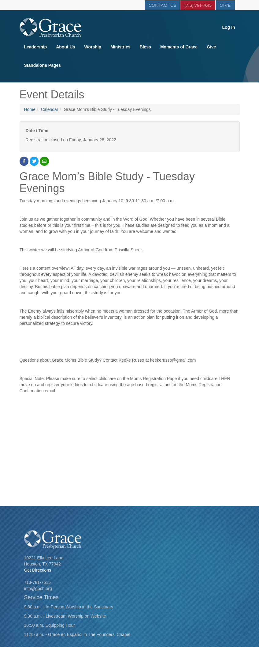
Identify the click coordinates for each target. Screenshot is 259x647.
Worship (92, 46)
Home (29, 109)
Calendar (49, 109)
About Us (65, 46)
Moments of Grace (179, 46)
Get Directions (37, 570)
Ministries (120, 46)
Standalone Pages (42, 65)
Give (225, 5)
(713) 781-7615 (198, 5)
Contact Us (162, 5)
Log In (228, 27)
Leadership (35, 46)
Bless (145, 46)
